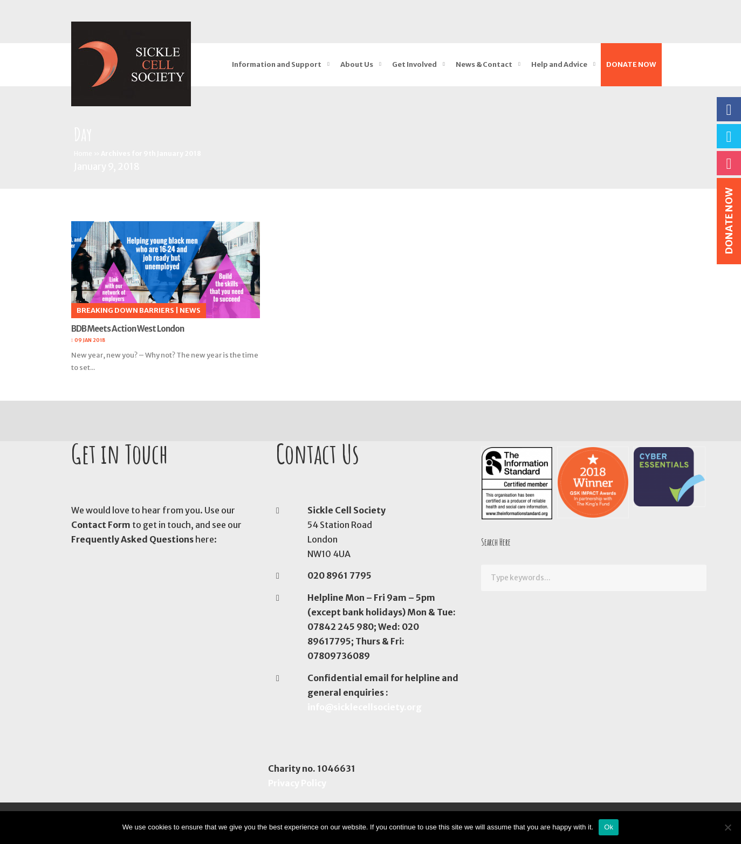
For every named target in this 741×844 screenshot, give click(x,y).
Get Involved (414, 64)
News (190, 310)
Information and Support (276, 64)
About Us (356, 64)
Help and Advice (559, 64)
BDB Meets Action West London (127, 329)
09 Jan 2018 (89, 340)
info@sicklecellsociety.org (364, 707)
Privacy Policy (297, 783)
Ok (608, 827)
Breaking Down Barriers (125, 310)
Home (83, 153)
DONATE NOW (631, 64)
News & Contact (484, 64)
